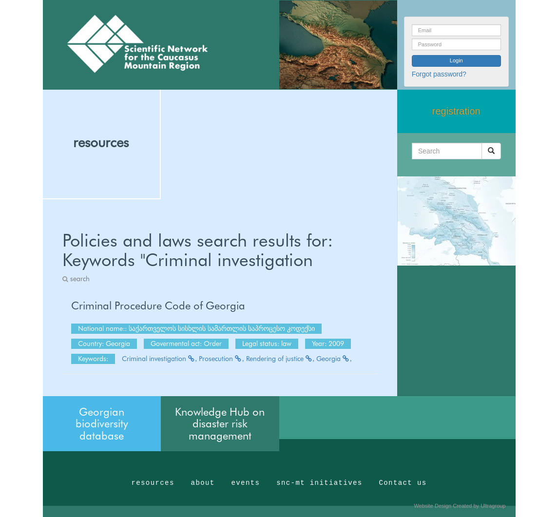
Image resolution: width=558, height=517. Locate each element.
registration (456, 111)
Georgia (334, 359)
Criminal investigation (159, 359)
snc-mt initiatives (319, 483)
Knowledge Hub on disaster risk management (220, 423)
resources (101, 142)
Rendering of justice (280, 359)
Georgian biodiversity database (102, 423)
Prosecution (221, 359)
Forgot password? (439, 74)
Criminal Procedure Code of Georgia (158, 305)
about (203, 483)
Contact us (403, 483)
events (245, 483)
